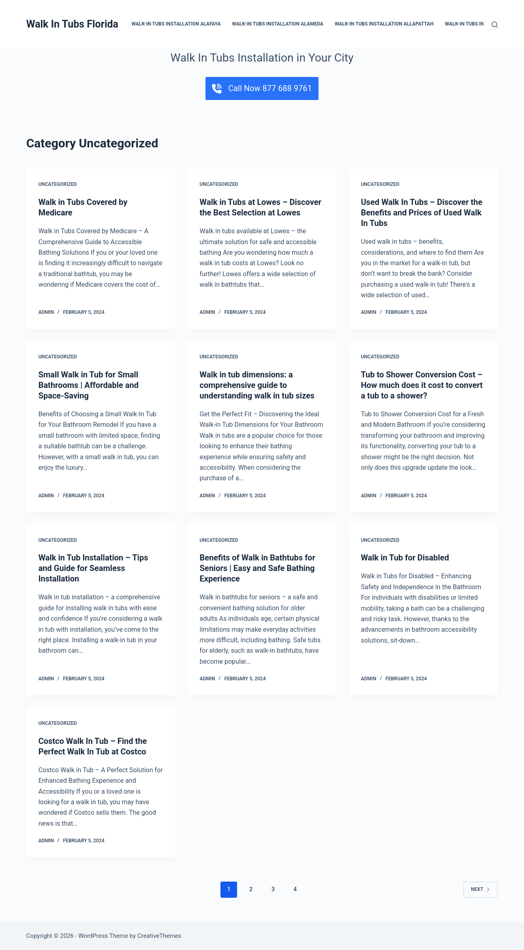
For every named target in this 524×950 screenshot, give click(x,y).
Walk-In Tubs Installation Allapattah (385, 24)
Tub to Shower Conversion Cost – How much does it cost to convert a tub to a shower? (422, 385)
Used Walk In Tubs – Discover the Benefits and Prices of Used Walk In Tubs (421, 212)
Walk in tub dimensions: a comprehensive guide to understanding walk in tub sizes (257, 385)
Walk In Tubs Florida (72, 24)
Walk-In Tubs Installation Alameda (278, 24)
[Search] (495, 24)
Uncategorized (57, 184)
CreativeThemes (159, 935)
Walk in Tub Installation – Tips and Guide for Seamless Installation (93, 568)
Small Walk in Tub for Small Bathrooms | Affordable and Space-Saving (88, 385)
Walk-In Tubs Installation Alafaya (176, 24)
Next (480, 889)
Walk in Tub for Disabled (405, 557)
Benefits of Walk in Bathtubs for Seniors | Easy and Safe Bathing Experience (257, 568)
